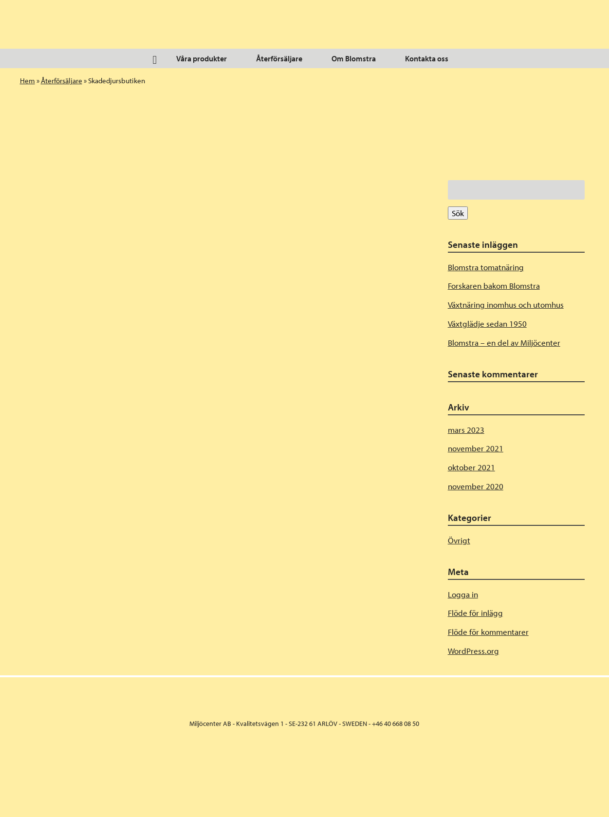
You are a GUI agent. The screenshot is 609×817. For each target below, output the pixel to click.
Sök (458, 213)
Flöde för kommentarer (488, 632)
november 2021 (475, 448)
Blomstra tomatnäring (486, 267)
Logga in (463, 594)
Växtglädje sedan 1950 (487, 323)
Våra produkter (201, 58)
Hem (27, 80)
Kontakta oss (426, 58)
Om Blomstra (354, 58)
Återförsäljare (279, 58)
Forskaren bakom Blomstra (494, 285)
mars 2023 (466, 430)
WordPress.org (473, 651)
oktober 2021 (471, 467)
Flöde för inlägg (475, 613)
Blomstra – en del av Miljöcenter (504, 342)
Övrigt (459, 540)
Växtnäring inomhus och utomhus (506, 304)
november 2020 (475, 486)
